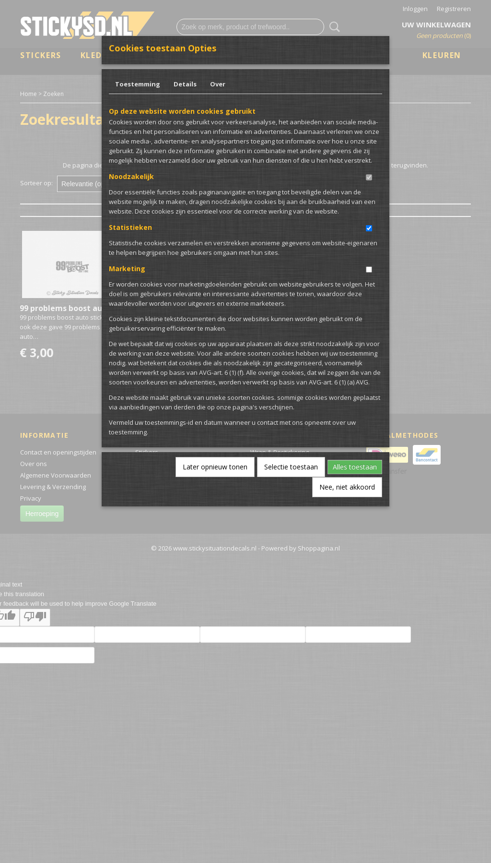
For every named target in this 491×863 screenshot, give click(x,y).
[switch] (369, 177)
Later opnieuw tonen (215, 466)
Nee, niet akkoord (347, 486)
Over (217, 84)
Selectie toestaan (291, 466)
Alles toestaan (355, 466)
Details (185, 84)
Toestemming (137, 84)
